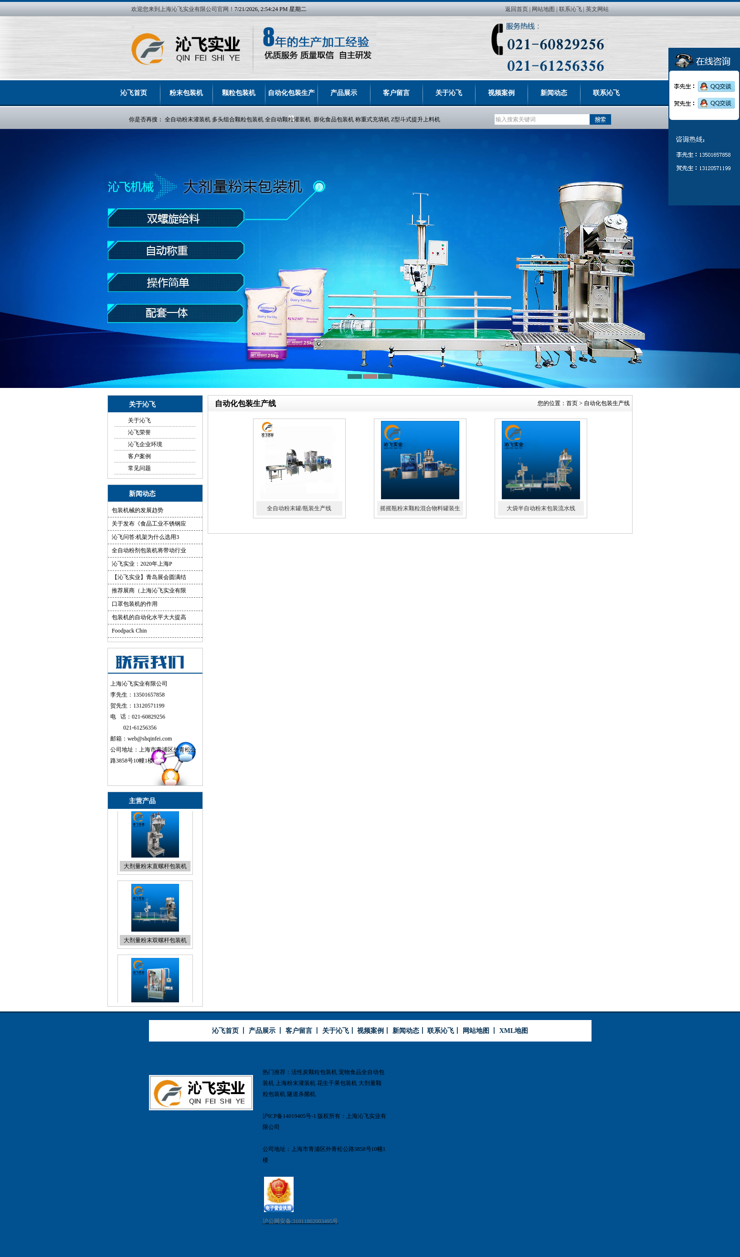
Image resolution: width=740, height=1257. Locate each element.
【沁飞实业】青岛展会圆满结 (149, 577)
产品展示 (343, 93)
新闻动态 (553, 93)
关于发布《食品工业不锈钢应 (149, 523)
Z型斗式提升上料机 (415, 119)
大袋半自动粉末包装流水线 (541, 508)
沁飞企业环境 (145, 444)
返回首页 (516, 9)
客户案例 (139, 456)
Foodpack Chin (129, 630)
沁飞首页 (133, 93)
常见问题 (139, 468)
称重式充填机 (372, 119)
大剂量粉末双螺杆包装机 (155, 946)
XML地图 (514, 1030)
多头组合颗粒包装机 (238, 119)
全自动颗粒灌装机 (288, 119)
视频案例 (501, 93)
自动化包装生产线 (291, 97)
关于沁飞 (448, 93)
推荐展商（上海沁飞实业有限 (149, 590)
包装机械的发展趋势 (137, 510)
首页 (572, 403)
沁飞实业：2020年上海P (142, 563)
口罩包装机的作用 (135, 604)
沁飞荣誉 (139, 432)
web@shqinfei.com (149, 738)
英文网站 (597, 9)
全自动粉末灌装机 (188, 119)
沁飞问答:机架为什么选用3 (145, 537)
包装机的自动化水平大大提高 (149, 617)
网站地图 (543, 9)
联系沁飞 (570, 9)
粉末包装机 (186, 93)
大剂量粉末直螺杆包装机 (155, 872)
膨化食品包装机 (334, 119)
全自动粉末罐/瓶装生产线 (299, 508)
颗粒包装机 (238, 93)
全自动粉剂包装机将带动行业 (149, 550)
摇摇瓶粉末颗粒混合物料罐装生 (420, 508)
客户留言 (396, 93)
